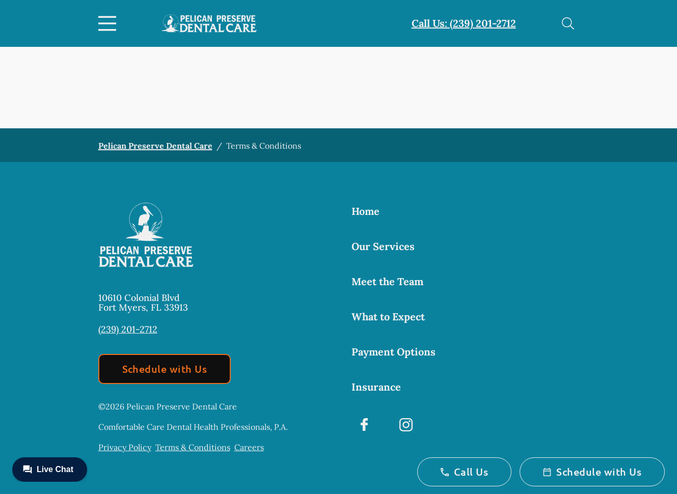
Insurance (376, 386)
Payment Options (393, 351)
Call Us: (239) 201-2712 (464, 23)
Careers (249, 447)
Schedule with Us (164, 368)
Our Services (383, 246)
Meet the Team (387, 281)
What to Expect (388, 316)
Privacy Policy (124, 447)
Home (365, 211)
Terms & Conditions (192, 447)
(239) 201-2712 (127, 329)
